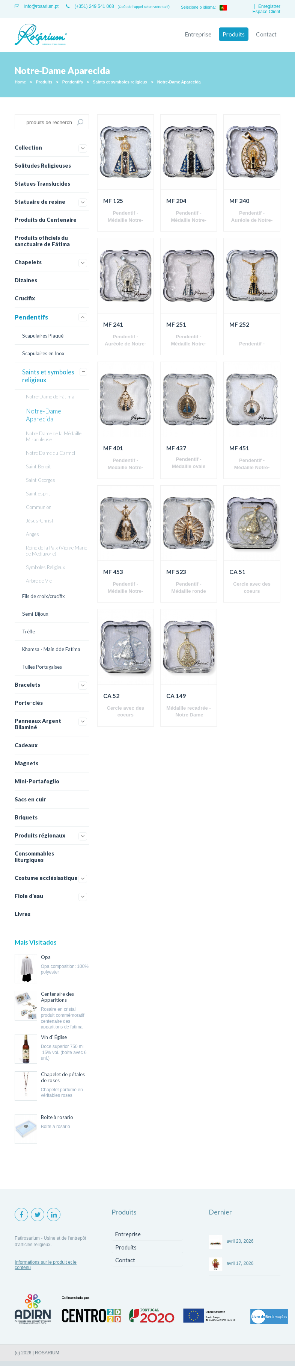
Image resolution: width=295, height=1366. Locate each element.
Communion (38, 507)
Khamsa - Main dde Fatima (51, 649)
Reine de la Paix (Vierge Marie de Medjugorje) (56, 551)
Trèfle (28, 631)
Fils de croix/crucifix (43, 596)
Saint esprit (38, 494)
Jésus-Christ (40, 521)
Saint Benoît (38, 466)
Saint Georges (40, 480)
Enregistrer (269, 6)
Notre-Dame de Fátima (50, 397)
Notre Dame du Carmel (50, 453)
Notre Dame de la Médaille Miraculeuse (53, 436)
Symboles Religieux (45, 567)
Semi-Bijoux (35, 614)
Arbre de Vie (39, 581)
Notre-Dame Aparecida (179, 82)
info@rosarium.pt (37, 6)
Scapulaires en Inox (43, 353)
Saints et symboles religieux (120, 82)
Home (20, 82)
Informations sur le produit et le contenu (46, 1265)
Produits (234, 34)
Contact (266, 34)
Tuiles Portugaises (42, 667)
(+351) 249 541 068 (90, 6)
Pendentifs (72, 82)
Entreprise (198, 34)
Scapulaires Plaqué (42, 336)
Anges (32, 534)
